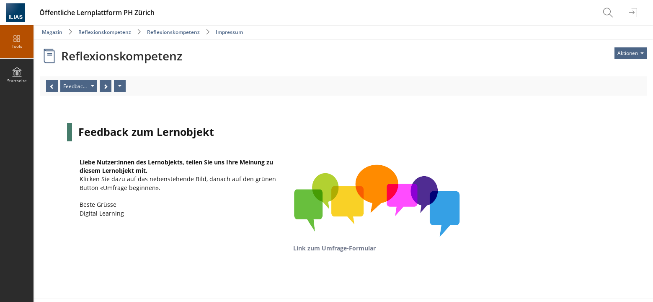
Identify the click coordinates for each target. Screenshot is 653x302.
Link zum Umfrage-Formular (334, 248)
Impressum (229, 32)
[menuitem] (609, 12)
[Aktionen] (120, 86)
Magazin (52, 32)
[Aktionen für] (630, 53)
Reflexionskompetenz (104, 32)
